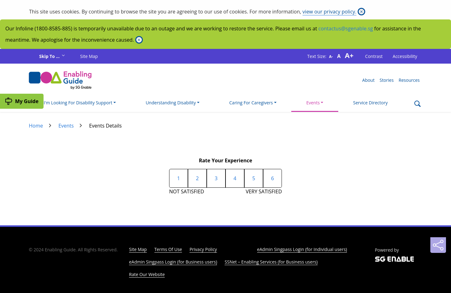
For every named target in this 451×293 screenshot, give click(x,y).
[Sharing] (438, 245)
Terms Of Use (168, 249)
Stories (387, 80)
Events (66, 125)
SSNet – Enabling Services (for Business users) (271, 262)
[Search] (417, 104)
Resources (409, 80)
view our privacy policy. (329, 11)
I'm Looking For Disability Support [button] (78, 103)
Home (36, 125)
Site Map (89, 56)
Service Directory (370, 103)
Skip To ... (50, 56)
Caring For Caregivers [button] (251, 103)
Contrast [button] (374, 56)
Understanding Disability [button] (171, 103)
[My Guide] (22, 101)
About (368, 80)
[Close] (361, 11)
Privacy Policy (203, 249)
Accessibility (405, 56)
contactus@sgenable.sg (346, 28)
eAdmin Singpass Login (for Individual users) (302, 249)
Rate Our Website (147, 274)
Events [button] (313, 103)
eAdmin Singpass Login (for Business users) (173, 262)
